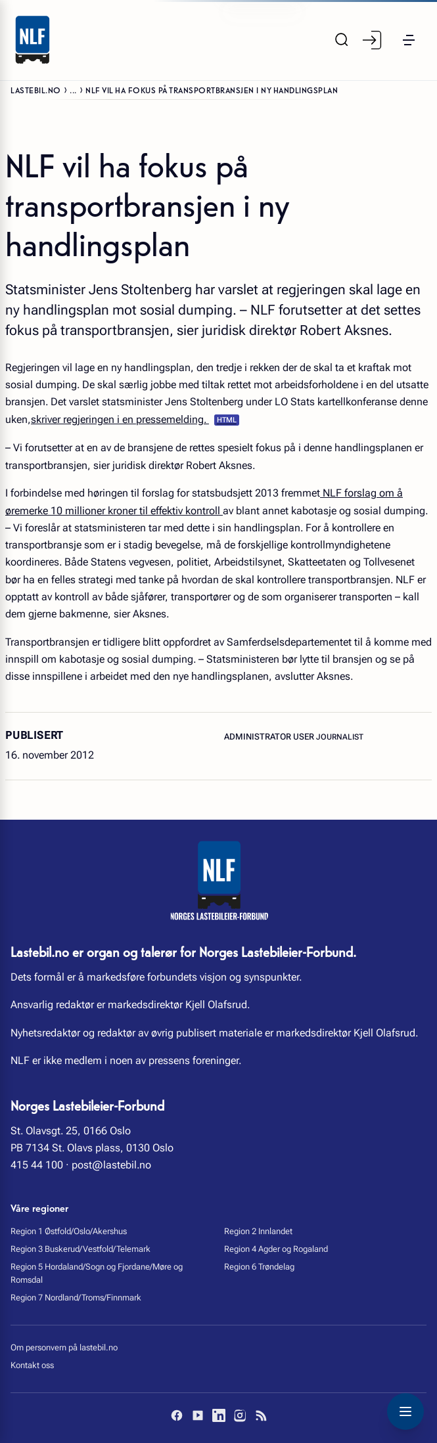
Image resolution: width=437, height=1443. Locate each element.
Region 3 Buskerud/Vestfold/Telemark (80, 1249)
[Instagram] (239, 1415)
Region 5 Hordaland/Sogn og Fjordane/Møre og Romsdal (97, 1273)
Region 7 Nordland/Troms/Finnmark (76, 1297)
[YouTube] (197, 1415)
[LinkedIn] (218, 1415)
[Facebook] (176, 1415)
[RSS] (260, 1415)
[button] (408, 40)
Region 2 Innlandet (258, 1231)
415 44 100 (37, 1165)
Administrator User (270, 737)
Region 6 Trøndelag (259, 1267)
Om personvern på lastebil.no (64, 1347)
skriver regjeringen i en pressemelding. (120, 419)
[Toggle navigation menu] (405, 1411)
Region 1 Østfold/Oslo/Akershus (69, 1231)
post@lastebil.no (111, 1165)
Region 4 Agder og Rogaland (276, 1249)
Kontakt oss (32, 1365)
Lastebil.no (36, 89)
